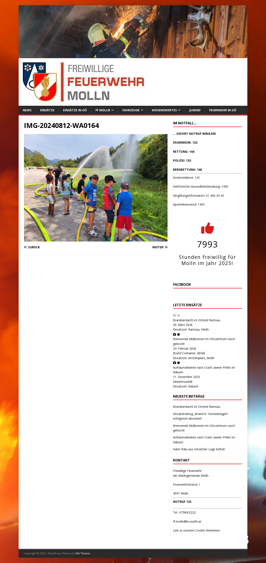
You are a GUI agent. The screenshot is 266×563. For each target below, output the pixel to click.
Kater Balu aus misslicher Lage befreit (199, 449)
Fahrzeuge (131, 110)
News (27, 110)
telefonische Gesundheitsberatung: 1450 (200, 186)
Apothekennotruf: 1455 (189, 204)
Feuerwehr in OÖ (222, 110)
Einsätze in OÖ (75, 110)
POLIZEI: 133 (182, 160)
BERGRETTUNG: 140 (187, 170)
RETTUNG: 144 (183, 152)
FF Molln (103, 110)
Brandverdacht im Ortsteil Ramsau (196, 320)
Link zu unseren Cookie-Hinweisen (196, 530)
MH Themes (83, 553)
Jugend (195, 110)
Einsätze (47, 110)
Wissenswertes (164, 110)
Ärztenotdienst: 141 (186, 178)
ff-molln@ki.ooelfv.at (187, 521)
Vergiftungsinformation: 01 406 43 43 (198, 196)
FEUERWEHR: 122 (185, 142)
